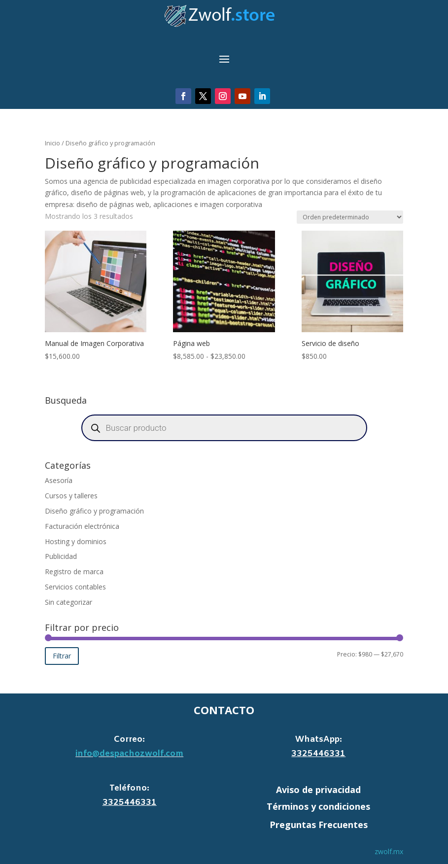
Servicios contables (75, 586)
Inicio (52, 142)
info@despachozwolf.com (129, 754)
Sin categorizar (68, 602)
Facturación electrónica (82, 526)
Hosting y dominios (75, 541)
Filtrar (62, 655)
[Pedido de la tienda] (350, 217)
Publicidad (61, 556)
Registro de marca (74, 571)
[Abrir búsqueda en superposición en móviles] (224, 428)
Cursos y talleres (71, 495)
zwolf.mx (389, 851)
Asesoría (58, 480)
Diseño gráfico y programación (94, 511)
